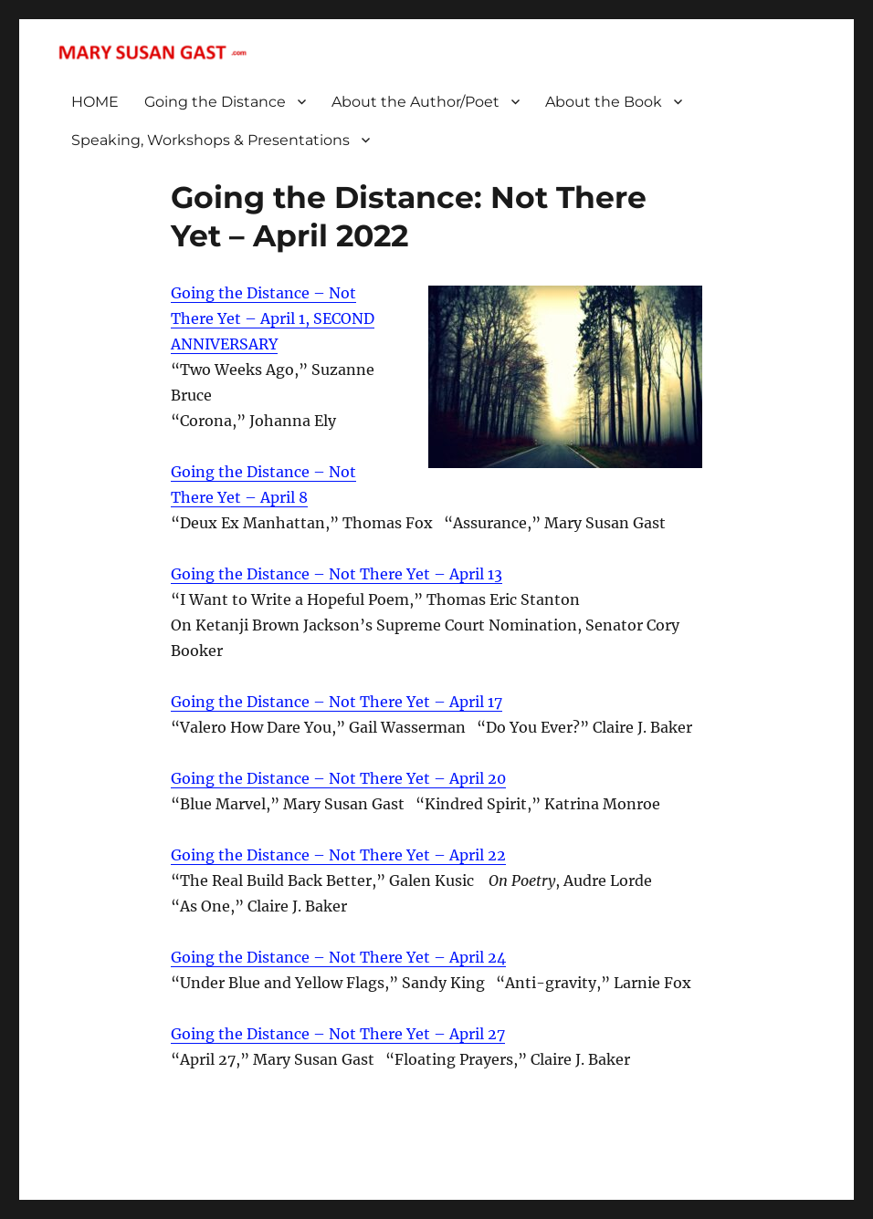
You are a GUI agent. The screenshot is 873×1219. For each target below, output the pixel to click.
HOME (95, 101)
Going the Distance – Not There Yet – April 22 (338, 855)
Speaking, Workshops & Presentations (210, 140)
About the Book (603, 101)
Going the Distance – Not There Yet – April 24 (338, 957)
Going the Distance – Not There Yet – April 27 (338, 1034)
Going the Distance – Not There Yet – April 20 (338, 778)
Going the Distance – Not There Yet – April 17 (336, 702)
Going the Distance (215, 101)
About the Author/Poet (415, 101)
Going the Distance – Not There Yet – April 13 (336, 574)
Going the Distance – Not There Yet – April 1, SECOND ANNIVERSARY (272, 318)
